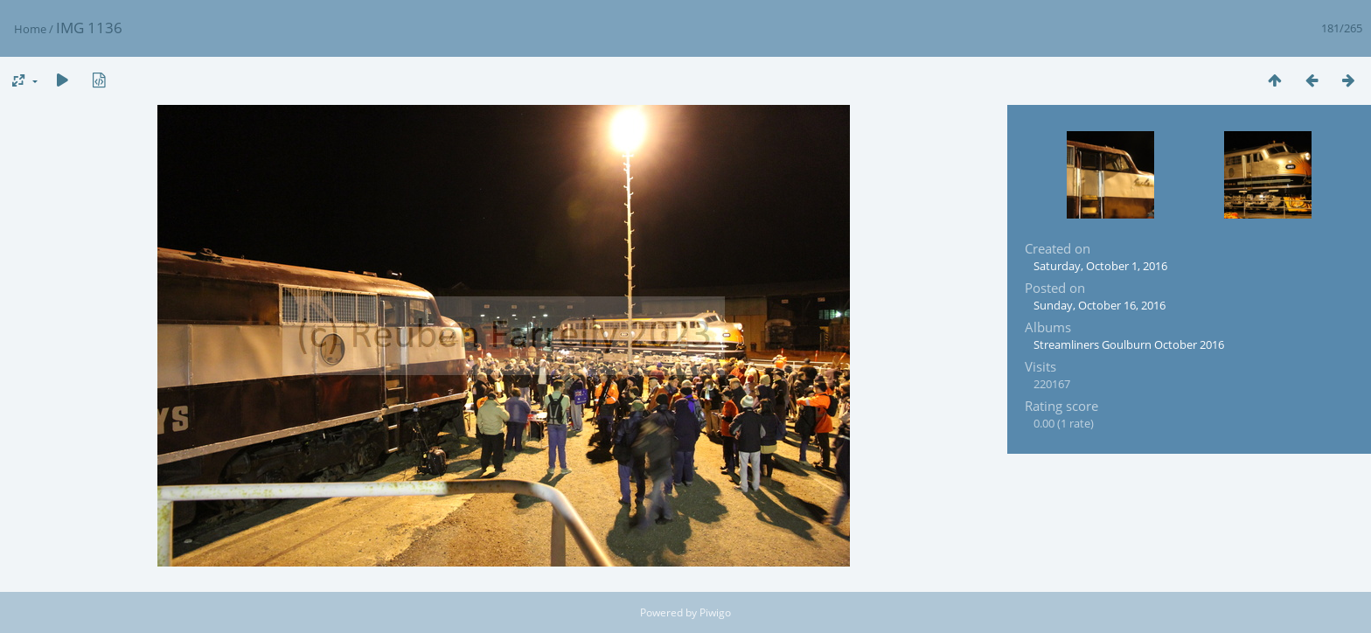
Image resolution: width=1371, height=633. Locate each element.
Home (30, 29)
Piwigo (715, 612)
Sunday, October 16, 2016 (1099, 305)
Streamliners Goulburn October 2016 (1128, 344)
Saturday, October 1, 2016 (1100, 266)
